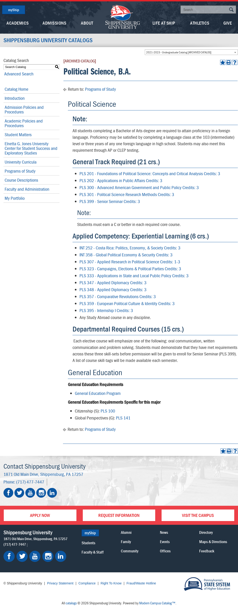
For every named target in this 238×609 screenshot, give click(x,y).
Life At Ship (163, 23)
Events (165, 541)
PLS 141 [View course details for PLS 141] (123, 418)
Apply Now (40, 515)
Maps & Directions (213, 541)
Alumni (126, 532)
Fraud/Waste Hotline (141, 583)
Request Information (118, 515)
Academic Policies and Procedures (24, 123)
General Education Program (98, 393)
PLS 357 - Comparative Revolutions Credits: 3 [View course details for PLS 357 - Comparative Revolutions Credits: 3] (117, 296)
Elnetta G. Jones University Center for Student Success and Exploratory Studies (31, 148)
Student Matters (18, 134)
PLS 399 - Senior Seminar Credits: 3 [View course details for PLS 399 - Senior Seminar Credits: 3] (109, 201)
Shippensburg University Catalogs (48, 40)
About (87, 23)
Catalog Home (16, 89)
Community (129, 551)
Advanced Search (18, 74)
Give (227, 23)
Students (88, 542)
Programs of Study (20, 171)
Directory (206, 532)
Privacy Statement (60, 583)
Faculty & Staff (93, 552)
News (164, 532)
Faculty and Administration (27, 189)
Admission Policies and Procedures (24, 109)
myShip (13, 9)
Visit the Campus (198, 515)
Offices (165, 551)
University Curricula (20, 162)
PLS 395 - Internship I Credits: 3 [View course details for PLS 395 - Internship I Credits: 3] (106, 310)
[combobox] (191, 52)
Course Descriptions (21, 180)
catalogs (71, 603)
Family (126, 541)
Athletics (199, 23)
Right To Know (111, 583)
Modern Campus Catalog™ (157, 603)
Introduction (15, 98)
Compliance (87, 583)
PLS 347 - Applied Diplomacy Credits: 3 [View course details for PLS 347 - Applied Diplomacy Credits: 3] (112, 282)
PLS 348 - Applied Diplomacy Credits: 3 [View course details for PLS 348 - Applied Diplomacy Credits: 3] (112, 289)
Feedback (206, 551)
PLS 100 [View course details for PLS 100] (108, 411)
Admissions (54, 23)
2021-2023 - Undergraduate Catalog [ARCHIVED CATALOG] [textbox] (178, 52)
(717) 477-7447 (30, 482)
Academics (18, 23)
